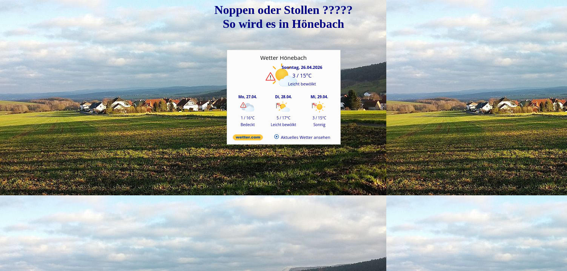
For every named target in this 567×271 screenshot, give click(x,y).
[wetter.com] (248, 139)
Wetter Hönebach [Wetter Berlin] (283, 57)
